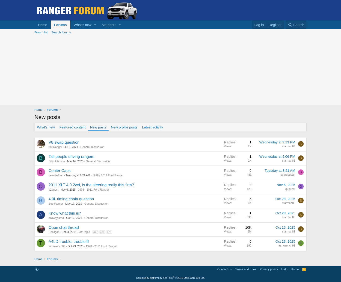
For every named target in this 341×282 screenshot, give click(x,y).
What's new (83, 25)
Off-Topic (84, 232)
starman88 (288, 146)
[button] (95, 24)
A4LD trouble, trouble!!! (69, 241)
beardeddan (56, 175)
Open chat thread (64, 227)
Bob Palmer (56, 203)
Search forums (61, 32)
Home (42, 25)
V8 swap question (64, 142)
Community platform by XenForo (170, 277)
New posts (98, 127)
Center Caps (60, 171)
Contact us (224, 269)
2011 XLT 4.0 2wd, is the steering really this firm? (91, 185)
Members (109, 25)
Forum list (41, 32)
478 (102, 232)
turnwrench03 (57, 246)
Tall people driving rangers (71, 156)
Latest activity (152, 127)
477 (95, 232)
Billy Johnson (57, 161)
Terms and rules (245, 269)
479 (109, 232)
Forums (60, 25)
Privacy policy (269, 269)
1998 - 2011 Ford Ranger (108, 175)
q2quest (54, 189)
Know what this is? (65, 213)
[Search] (296, 24)
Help (284, 269)
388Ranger (55, 147)
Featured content (72, 127)
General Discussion (92, 147)
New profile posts (124, 127)
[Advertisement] (170, 70)
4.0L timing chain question (71, 199)
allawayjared (56, 218)
